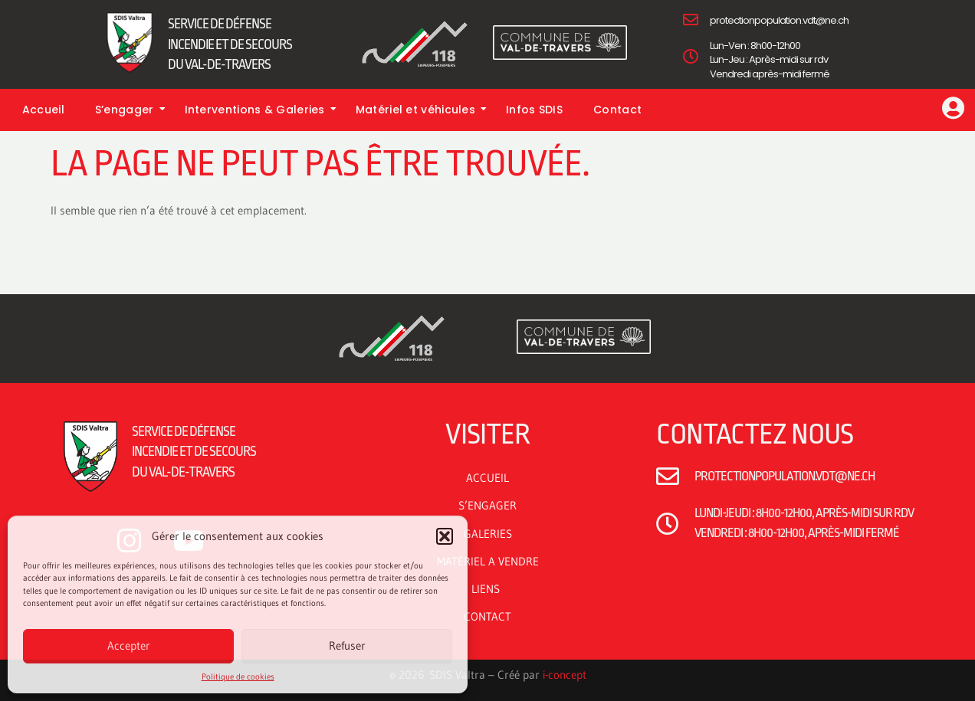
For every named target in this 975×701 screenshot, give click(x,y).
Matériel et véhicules (421, 109)
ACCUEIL (487, 477)
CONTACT (487, 616)
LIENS (487, 588)
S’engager (130, 109)
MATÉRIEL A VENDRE (488, 561)
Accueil (43, 109)
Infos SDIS (534, 109)
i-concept (564, 674)
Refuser (347, 645)
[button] (444, 536)
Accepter (128, 645)
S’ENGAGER (487, 505)
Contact (617, 109)
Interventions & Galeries (260, 109)
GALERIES (488, 533)
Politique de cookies (238, 676)
